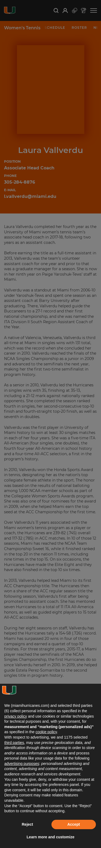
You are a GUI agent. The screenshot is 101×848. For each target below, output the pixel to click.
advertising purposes (21, 763)
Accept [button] (73, 824)
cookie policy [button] (46, 732)
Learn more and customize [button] (50, 837)
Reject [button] (27, 824)
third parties (14, 742)
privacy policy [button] (15, 716)
